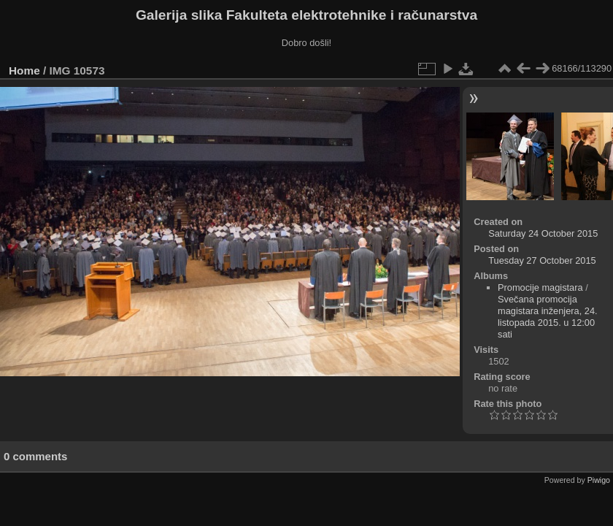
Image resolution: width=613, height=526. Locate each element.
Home (24, 70)
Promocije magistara (540, 287)
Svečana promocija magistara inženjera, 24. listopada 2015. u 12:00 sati (548, 317)
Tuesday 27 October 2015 (542, 260)
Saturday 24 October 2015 (543, 233)
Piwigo (598, 480)
